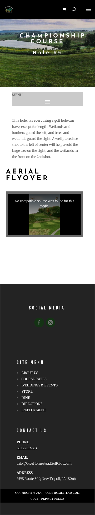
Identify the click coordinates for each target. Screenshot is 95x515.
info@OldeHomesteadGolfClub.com (44, 463)
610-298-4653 (27, 448)
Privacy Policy (53, 499)
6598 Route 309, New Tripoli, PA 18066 (46, 479)
